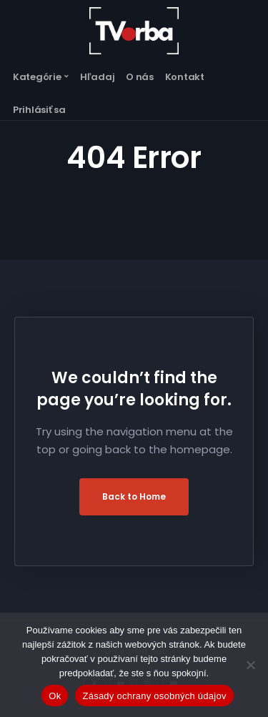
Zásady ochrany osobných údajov (154, 696)
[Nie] (250, 665)
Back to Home (134, 496)
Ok (55, 696)
